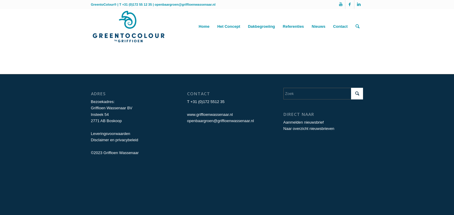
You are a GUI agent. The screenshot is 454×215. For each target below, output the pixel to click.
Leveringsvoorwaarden (110, 133)
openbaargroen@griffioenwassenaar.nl (185, 4)
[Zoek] (357, 26)
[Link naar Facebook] (349, 4)
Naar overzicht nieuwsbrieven (309, 128)
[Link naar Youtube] (340, 4)
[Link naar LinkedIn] (358, 4)
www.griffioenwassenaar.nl (210, 114)
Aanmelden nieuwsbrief (303, 122)
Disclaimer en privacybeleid (114, 140)
